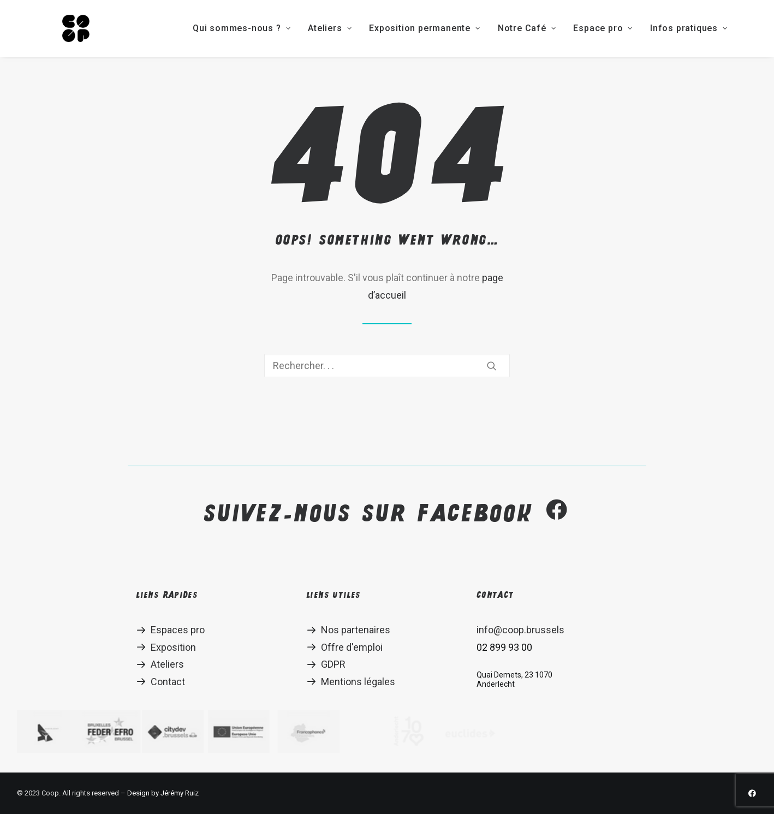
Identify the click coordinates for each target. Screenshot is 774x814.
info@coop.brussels (520, 629)
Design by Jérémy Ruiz (163, 793)
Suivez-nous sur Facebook (387, 513)
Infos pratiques (649, 28)
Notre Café (488, 28)
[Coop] (56, 28)
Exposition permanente (385, 28)
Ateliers (290, 28)
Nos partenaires (355, 629)
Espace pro (563, 28)
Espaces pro (178, 629)
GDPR (333, 664)
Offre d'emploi (352, 647)
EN (742, 28)
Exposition (173, 647)
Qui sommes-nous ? (202, 28)
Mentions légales (358, 681)
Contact (168, 681)
